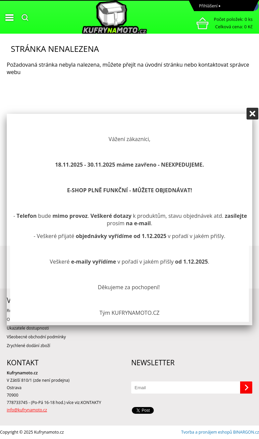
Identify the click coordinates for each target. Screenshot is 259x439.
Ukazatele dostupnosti (28, 328)
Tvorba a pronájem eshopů (206, 432)
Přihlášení (208, 6)
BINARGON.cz (246, 432)
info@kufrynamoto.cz (27, 410)
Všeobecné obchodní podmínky (36, 337)
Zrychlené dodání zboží (28, 345)
